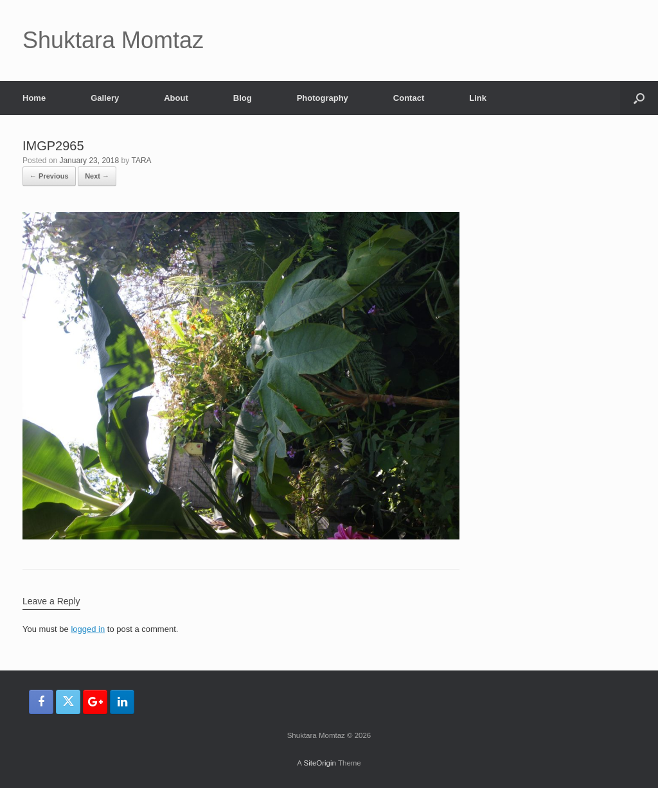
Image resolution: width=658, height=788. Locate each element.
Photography (322, 98)
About (176, 98)
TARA (142, 160)
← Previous (49, 176)
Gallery (105, 98)
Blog (242, 98)
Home (34, 98)
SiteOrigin (319, 763)
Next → (97, 176)
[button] (639, 98)
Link (477, 98)
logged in (88, 629)
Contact (408, 98)
